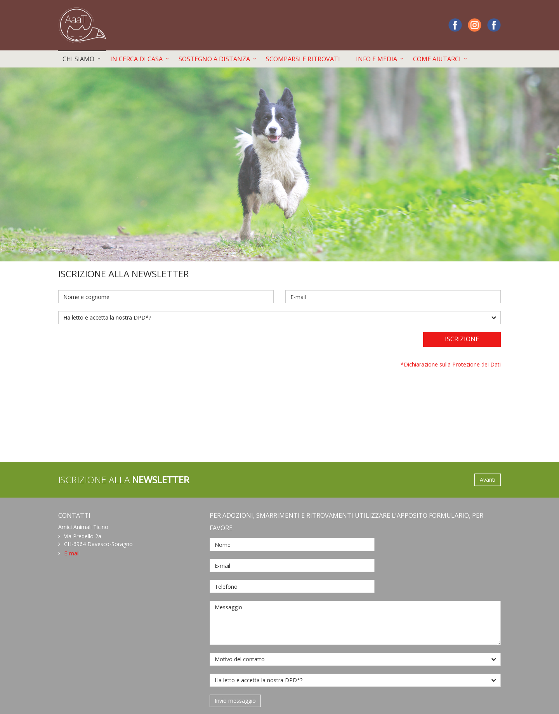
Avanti (487, 479)
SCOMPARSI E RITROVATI (303, 59)
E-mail (72, 553)
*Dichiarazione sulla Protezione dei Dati (451, 364)
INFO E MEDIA (376, 59)
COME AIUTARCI (437, 59)
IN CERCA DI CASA (136, 59)
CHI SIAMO (78, 59)
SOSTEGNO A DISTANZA (214, 59)
